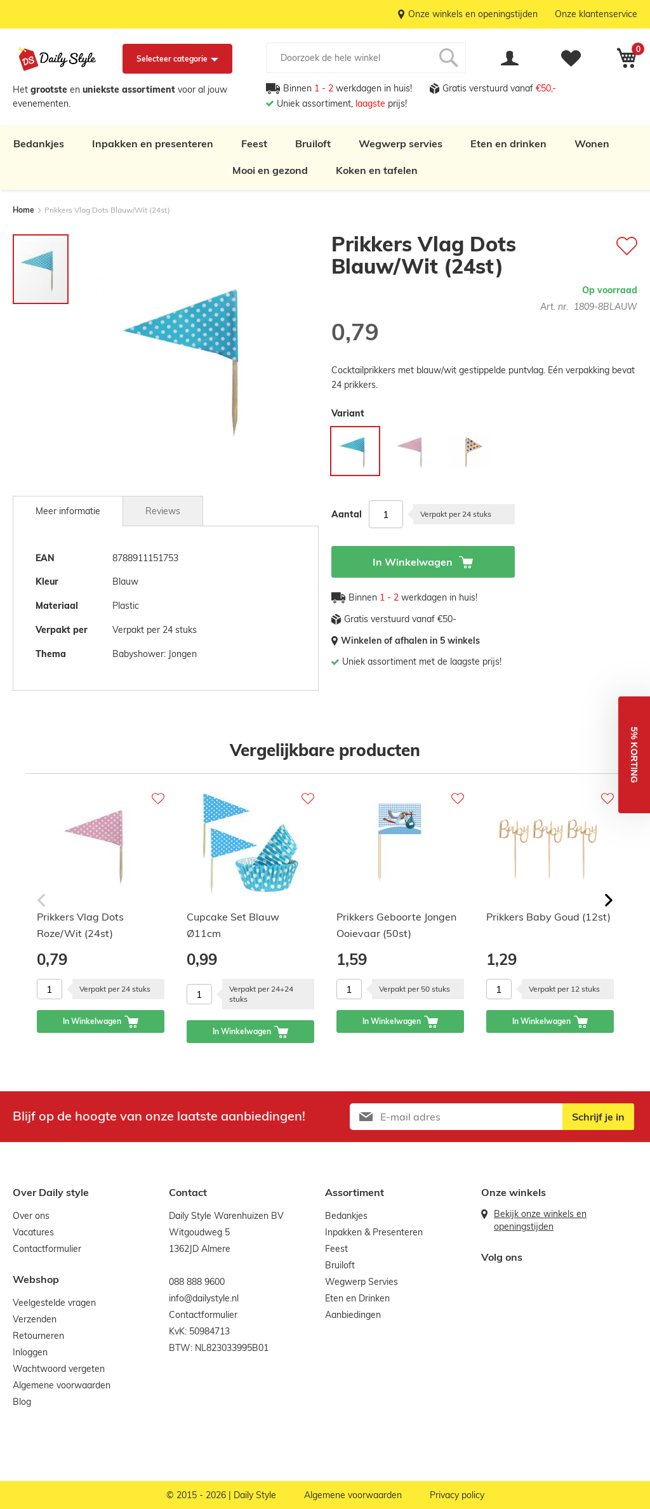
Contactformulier (47, 1248)
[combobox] (366, 58)
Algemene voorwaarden (61, 1385)
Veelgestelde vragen (54, 1302)
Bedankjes (38, 143)
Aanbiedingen (353, 1314)
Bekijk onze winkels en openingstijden (540, 1220)
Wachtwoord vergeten (59, 1368)
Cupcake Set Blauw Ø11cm (233, 925)
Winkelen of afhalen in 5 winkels (410, 640)
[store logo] (57, 59)
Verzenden (34, 1319)
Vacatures (33, 1232)
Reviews (162, 511)
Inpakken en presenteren (152, 143)
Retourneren (38, 1335)
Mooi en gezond (270, 170)
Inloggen (30, 1352)
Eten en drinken (508, 143)
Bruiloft (313, 143)
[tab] (68, 511)
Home (23, 210)
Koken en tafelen (377, 170)
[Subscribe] (598, 1116)
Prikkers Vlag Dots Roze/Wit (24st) (80, 925)
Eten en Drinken (357, 1298)
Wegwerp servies (400, 143)
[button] (634, 754)
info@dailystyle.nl (204, 1298)
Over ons (31, 1215)
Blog (22, 1401)
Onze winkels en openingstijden (473, 14)
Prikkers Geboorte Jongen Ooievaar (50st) (396, 925)
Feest (254, 143)
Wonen (591, 143)
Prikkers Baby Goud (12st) (548, 916)
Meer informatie (68, 511)
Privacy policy (457, 1495)
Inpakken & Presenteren (374, 1232)
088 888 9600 (197, 1281)
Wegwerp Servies (361, 1281)
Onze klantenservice (596, 14)
